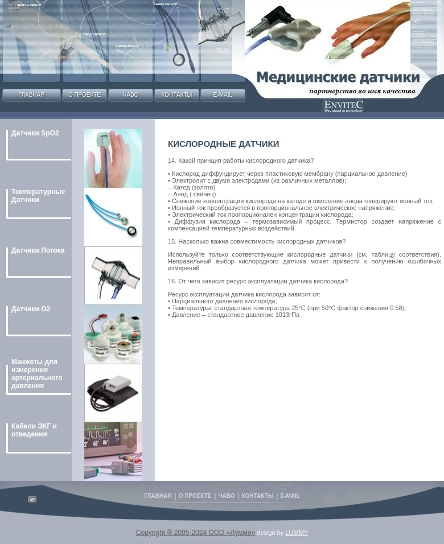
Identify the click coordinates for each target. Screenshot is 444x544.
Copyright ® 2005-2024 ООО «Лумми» (195, 533)
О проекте (84, 95)
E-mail (222, 95)
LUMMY (296, 532)
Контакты (177, 95)
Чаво (130, 95)
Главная (32, 95)
